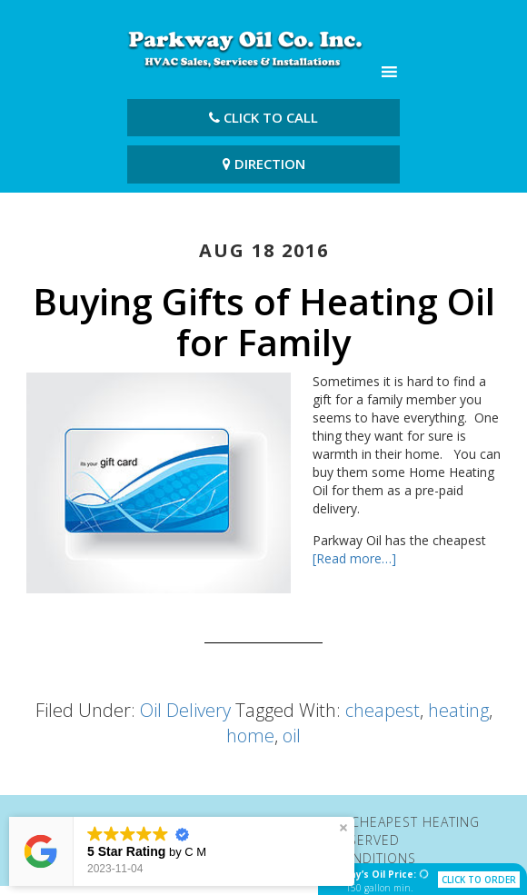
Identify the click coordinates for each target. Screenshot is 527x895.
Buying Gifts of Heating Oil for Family (264, 321)
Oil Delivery (185, 710)
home (250, 735)
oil (292, 735)
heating (458, 710)
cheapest (382, 710)
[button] (343, 828)
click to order (479, 879)
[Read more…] (354, 558)
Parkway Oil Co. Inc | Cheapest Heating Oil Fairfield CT (245, 48)
